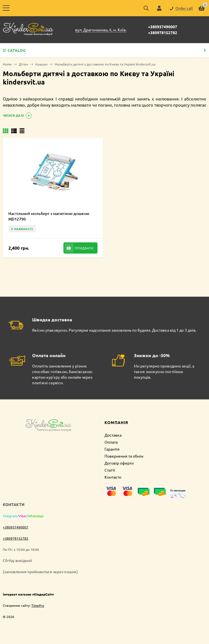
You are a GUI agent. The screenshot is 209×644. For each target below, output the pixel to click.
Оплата (111, 441)
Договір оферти (119, 462)
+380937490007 (162, 26)
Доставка (113, 434)
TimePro (37, 605)
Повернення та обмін (123, 455)
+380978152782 (162, 32)
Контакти (112, 476)
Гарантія (112, 448)
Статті (109, 469)
